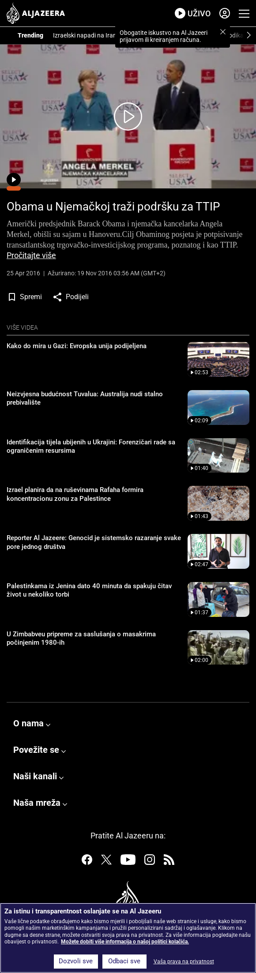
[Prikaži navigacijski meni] (244, 13)
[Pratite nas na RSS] (169, 861)
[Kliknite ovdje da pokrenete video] (128, 116)
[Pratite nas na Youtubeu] (128, 861)
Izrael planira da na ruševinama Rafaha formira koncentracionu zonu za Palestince (75, 494)
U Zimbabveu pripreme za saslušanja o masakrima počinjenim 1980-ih (81, 638)
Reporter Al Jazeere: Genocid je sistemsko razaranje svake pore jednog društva (94, 542)
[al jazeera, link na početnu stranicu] (36, 13)
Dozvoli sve (76, 961)
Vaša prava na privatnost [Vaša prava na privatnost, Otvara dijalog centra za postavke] (184, 961)
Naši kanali (35, 776)
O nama (28, 723)
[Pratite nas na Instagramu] (149, 861)
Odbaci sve (124, 961)
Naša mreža (36, 802)
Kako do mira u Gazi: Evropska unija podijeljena (77, 346)
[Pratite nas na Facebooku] (87, 861)
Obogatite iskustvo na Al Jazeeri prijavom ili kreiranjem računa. (163, 36)
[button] (223, 32)
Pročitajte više (31, 255)
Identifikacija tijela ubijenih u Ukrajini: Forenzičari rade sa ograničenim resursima (91, 446)
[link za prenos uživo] (193, 13)
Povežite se (36, 749)
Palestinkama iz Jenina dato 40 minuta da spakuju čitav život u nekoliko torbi (89, 590)
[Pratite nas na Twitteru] (106, 861)
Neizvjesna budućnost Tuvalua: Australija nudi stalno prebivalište (85, 398)
